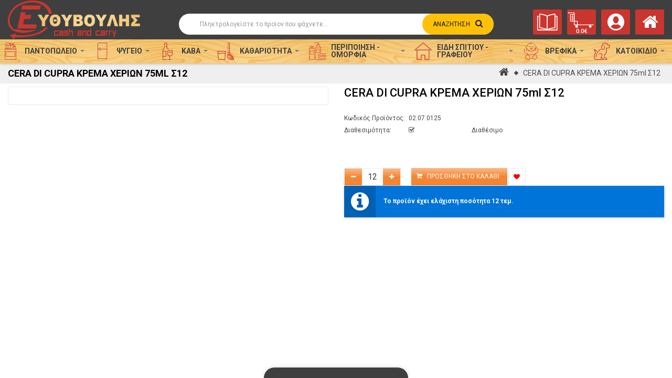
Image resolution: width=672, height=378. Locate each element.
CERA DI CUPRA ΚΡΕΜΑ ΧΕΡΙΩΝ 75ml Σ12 (591, 73)
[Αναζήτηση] (336, 24)
